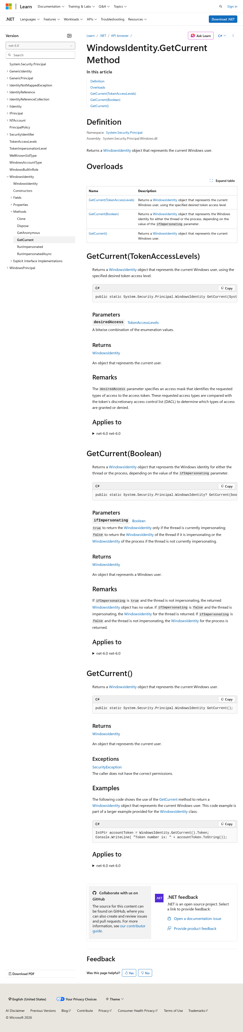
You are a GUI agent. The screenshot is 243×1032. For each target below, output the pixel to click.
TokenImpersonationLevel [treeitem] (28, 148)
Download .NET (223, 19)
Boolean (138, 520)
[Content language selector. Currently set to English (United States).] (27, 999)
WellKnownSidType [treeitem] (23, 155)
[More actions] (233, 35)
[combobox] (40, 45)
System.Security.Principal (124, 132)
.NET (103, 35)
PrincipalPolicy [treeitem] (19, 127)
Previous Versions (43, 1010)
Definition (97, 81)
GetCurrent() (99, 106)
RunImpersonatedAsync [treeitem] (34, 253)
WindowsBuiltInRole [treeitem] (23, 169)
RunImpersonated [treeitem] (30, 246)
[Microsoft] (9, 6)
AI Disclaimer (15, 1010)
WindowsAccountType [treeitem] (25, 162)
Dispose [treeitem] (22, 225)
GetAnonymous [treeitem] (28, 232)
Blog (64, 1010)
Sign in (232, 6)
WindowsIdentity (117, 150)
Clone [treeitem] (21, 218)
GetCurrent (168, 799)
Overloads (97, 87)
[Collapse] (69, 35)
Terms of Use (173, 1010)
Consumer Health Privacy (136, 1010)
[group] (164, 297)
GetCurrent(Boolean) (105, 99)
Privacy (103, 1010)
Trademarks (196, 1010)
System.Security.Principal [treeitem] (27, 64)
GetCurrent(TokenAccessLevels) (113, 93)
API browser (120, 35)
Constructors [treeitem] (22, 190)
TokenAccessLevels (143, 322)
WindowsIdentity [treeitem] (25, 183)
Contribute (85, 1010)
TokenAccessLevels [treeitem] (23, 141)
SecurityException (107, 766)
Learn (91, 35)
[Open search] (220, 6)
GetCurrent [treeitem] (25, 239)
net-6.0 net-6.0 (108, 433)
